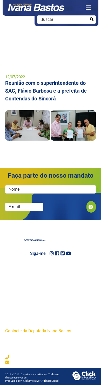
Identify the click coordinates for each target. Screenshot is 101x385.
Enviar (91, 207)
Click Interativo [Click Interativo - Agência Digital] (40, 380)
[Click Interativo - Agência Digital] (84, 378)
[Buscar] (91, 19)
